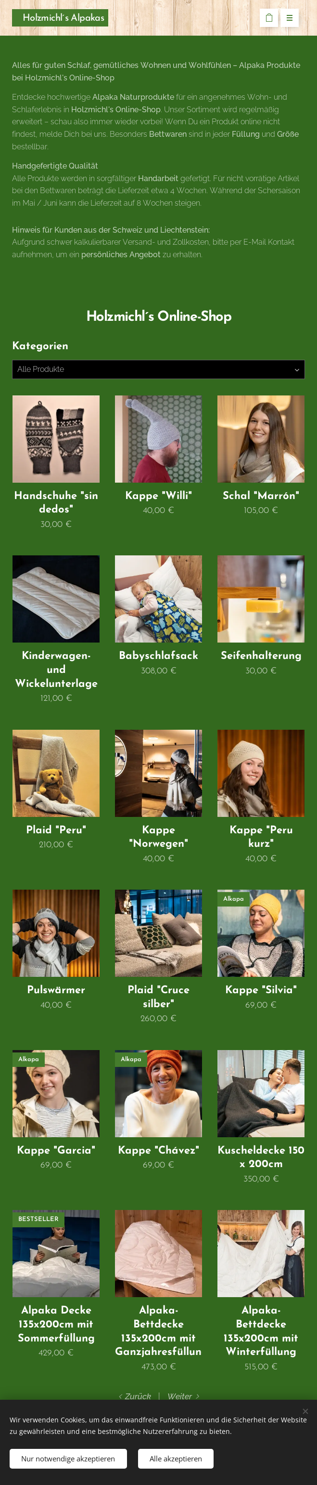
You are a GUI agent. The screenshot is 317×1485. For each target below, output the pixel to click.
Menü (286, 18)
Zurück (138, 1396)
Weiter (179, 1396)
